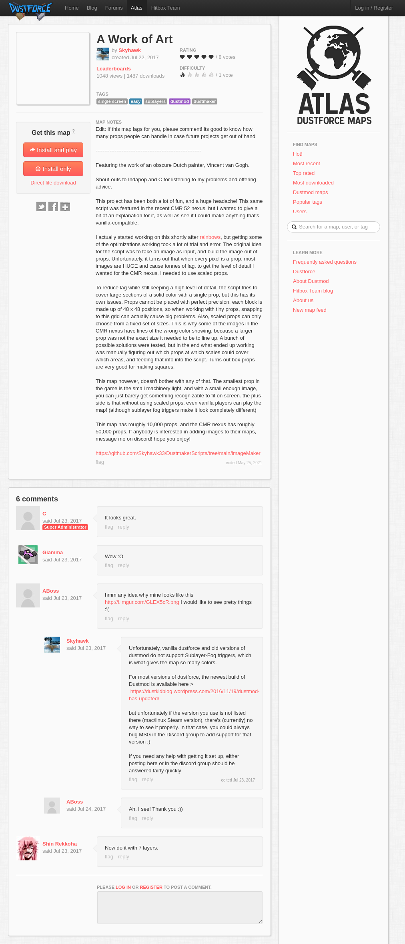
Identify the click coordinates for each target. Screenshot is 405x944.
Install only (53, 168)
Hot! (298, 154)
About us (303, 300)
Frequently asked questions (325, 262)
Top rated (304, 173)
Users (300, 211)
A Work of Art (134, 39)
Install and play (53, 149)
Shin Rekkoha (59, 844)
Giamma (52, 552)
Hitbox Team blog (313, 291)
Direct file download (53, 183)
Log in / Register (374, 8)
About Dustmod (311, 281)
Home (72, 8)
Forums (114, 8)
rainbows (210, 237)
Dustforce (304, 272)
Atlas (136, 8)
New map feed (311, 310)
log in (123, 887)
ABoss (50, 591)
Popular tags (307, 202)
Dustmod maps (310, 192)
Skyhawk (129, 50)
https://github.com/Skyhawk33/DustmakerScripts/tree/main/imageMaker (178, 453)
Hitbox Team (165, 8)
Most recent (306, 163)
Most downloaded (313, 183)
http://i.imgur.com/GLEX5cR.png (142, 602)
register (151, 887)
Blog (92, 8)
